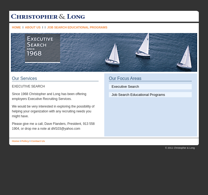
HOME (16, 27)
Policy (25, 140)
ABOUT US (32, 27)
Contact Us (38, 140)
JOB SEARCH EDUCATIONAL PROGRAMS (77, 27)
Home (15, 140)
